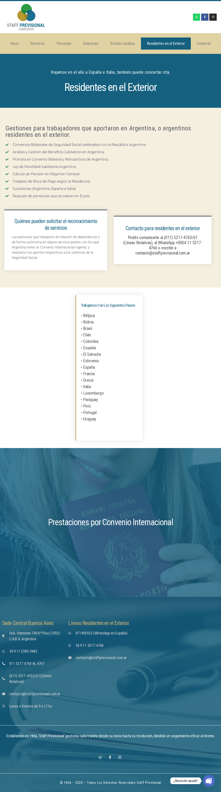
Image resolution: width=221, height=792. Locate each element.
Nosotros (37, 43)
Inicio (14, 43)
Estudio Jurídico (122, 43)
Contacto (204, 43)
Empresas (90, 43)
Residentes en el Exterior (166, 43)
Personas (64, 43)
